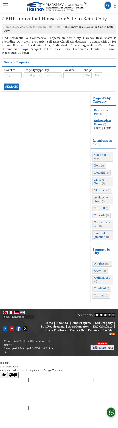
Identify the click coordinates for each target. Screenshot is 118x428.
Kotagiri (99, 172)
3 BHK (98, 128)
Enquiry (93, 330)
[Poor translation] (13, 375)
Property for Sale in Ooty (36, 27)
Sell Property (104, 323)
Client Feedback (55, 330)
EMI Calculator (103, 326)
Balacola (99, 215)
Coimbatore (102, 277)
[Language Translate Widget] (18, 317)
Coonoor (100, 154)
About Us (62, 323)
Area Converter (78, 326)
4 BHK (107, 128)
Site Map (108, 330)
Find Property (81, 323)
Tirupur (99, 295)
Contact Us (77, 330)
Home (7, 27)
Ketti (58, 27)
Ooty (16, 27)
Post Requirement (52, 326)
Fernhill (99, 208)
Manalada (100, 190)
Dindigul (100, 288)
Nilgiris (99, 263)
